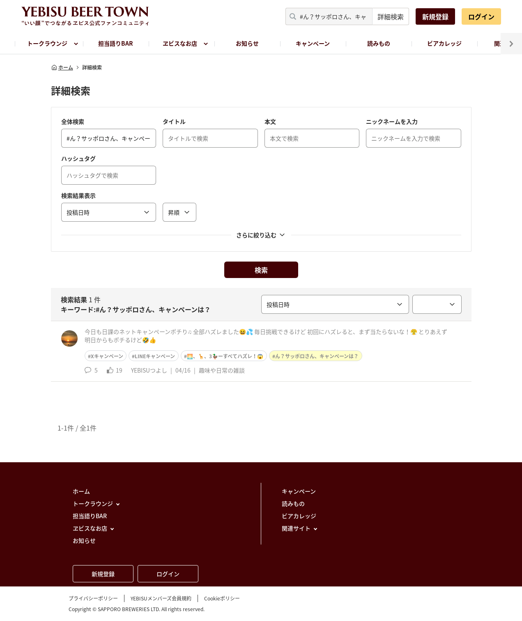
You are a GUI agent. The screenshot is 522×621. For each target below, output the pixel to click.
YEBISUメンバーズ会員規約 (161, 598)
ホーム (62, 67)
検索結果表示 (78, 195)
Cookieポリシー (222, 598)
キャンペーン (313, 43)
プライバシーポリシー (93, 598)
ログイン (481, 16)
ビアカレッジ (444, 43)
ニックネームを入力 (392, 121)
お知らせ (247, 43)
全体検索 (72, 121)
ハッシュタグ (78, 158)
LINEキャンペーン (155, 356)
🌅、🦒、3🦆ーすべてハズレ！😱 (225, 356)
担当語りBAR (115, 43)
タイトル (174, 121)
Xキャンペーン (107, 356)
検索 (261, 270)
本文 (270, 121)
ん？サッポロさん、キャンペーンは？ (317, 356)
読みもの (378, 43)
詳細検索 (390, 16)
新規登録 (435, 16)
